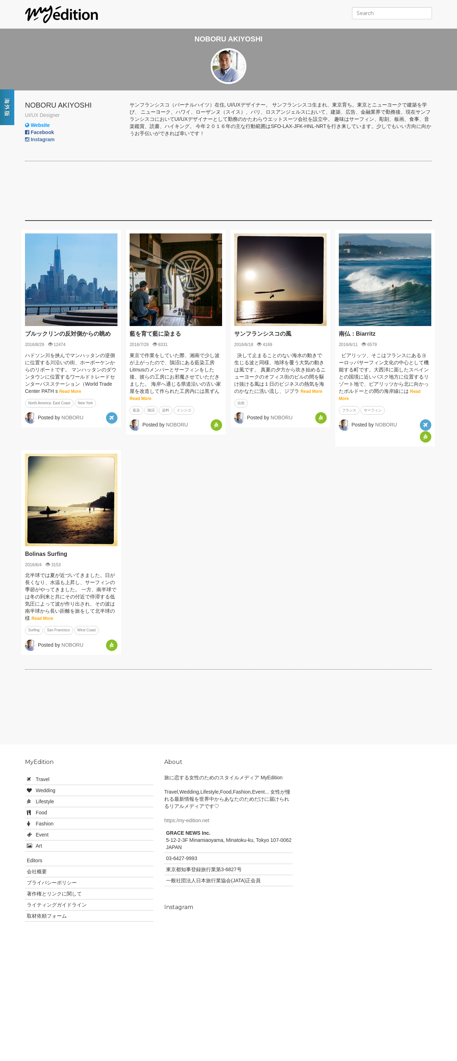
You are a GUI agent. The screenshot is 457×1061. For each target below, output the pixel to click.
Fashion (45, 823)
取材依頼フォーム (47, 916)
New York (85, 403)
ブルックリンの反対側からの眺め (68, 334)
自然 (241, 403)
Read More (70, 391)
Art (39, 846)
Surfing (34, 630)
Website (37, 125)
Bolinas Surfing (46, 554)
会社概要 (37, 871)
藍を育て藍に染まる (155, 334)
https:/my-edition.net (186, 820)
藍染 (136, 410)
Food (41, 812)
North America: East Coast (49, 403)
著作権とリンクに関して (54, 894)
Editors (34, 860)
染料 (165, 410)
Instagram (40, 139)
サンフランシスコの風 (262, 334)
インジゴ (184, 410)
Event (42, 835)
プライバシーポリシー (52, 882)
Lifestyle (45, 801)
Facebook (39, 132)
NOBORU (72, 417)
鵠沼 (151, 410)
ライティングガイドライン (57, 905)
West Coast (86, 630)
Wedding (45, 790)
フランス (349, 410)
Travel (42, 779)
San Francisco (58, 630)
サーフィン (373, 410)
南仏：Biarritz (357, 334)
